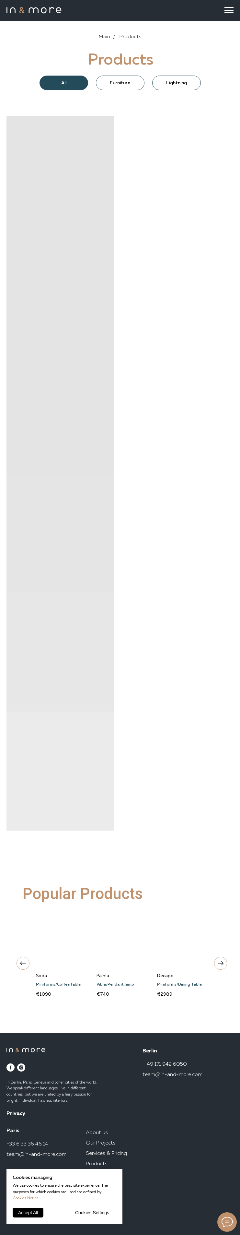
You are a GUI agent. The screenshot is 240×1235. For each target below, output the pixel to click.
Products (97, 1164)
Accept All (28, 1212)
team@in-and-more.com (172, 1074)
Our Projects (101, 1143)
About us (97, 1132)
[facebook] (10, 1067)
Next (219, 961)
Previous (21, 961)
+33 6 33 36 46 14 (27, 1144)
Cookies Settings (92, 1212)
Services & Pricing (106, 1153)
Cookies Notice (26, 1198)
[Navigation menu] (229, 10)
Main (104, 37)
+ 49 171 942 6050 (165, 1064)
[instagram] (21, 1067)
